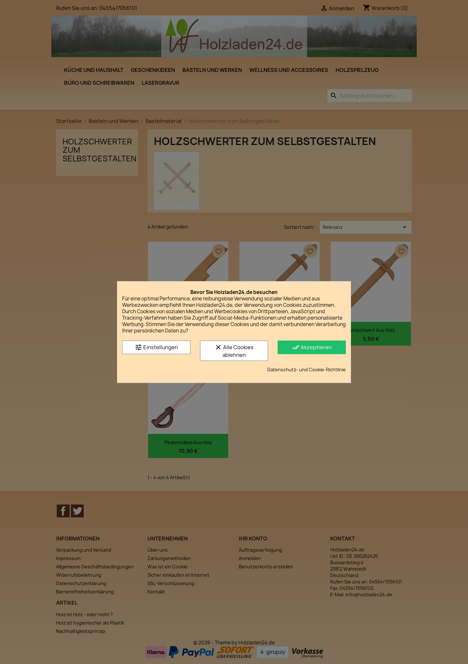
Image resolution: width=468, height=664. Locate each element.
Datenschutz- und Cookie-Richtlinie (306, 369)
